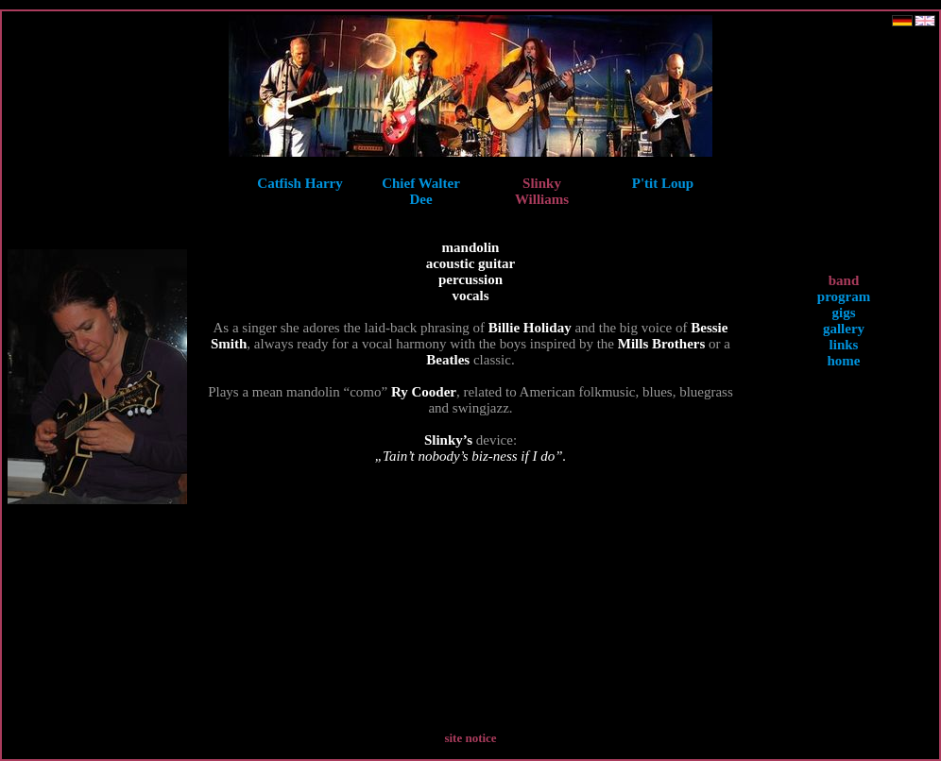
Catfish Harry (299, 183)
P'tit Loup (662, 183)
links (844, 344)
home (844, 360)
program (843, 296)
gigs (843, 312)
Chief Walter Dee (421, 191)
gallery (843, 328)
